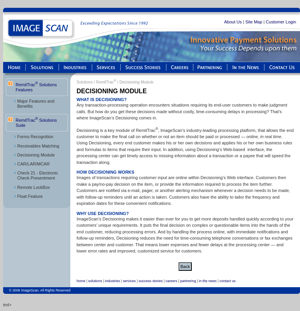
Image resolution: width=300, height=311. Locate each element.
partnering (188, 281)
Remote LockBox (33, 187)
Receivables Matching (38, 146)
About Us (233, 22)
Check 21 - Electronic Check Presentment (37, 175)
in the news (208, 281)
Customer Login (281, 22)
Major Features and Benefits (35, 103)
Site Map (253, 22)
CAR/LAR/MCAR (33, 164)
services (129, 281)
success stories (151, 281)
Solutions (85, 82)
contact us (228, 281)
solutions (95, 281)
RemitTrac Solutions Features (36, 86)
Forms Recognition (35, 136)
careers (171, 281)
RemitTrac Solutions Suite (36, 122)
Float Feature (30, 196)
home (81, 281)
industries (112, 281)
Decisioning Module (36, 155)
